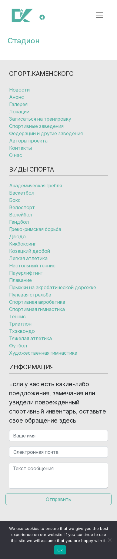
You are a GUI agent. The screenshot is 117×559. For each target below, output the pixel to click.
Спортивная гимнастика (37, 309)
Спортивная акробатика (37, 302)
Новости (19, 90)
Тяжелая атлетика (30, 338)
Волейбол (20, 215)
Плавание (20, 280)
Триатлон (20, 324)
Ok (59, 550)
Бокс (15, 200)
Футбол (18, 346)
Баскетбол (21, 193)
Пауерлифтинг (25, 273)
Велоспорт (22, 207)
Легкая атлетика (28, 258)
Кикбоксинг (22, 244)
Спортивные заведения (36, 126)
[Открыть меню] (99, 15)
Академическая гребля (35, 185)
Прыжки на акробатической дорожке (52, 287)
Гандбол (19, 222)
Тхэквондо (22, 331)
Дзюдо (17, 236)
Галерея (18, 104)
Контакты (20, 148)
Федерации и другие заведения (46, 133)
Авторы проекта (28, 141)
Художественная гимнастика (43, 353)
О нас (15, 155)
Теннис (17, 316)
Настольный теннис (32, 266)
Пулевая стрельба (30, 295)
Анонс (16, 97)
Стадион (24, 40)
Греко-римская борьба (35, 229)
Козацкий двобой (29, 251)
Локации (19, 112)
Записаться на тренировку (40, 119)
